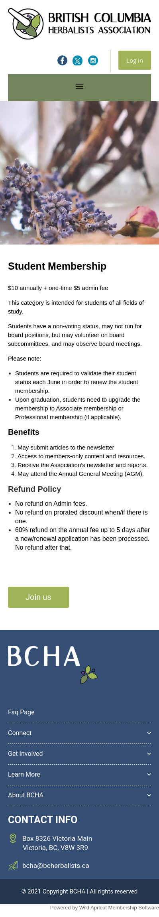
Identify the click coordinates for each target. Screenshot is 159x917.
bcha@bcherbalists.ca (55, 866)
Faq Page (21, 712)
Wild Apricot (93, 908)
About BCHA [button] (25, 795)
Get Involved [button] (25, 753)
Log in (134, 60)
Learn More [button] (24, 774)
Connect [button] (19, 733)
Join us (38, 597)
